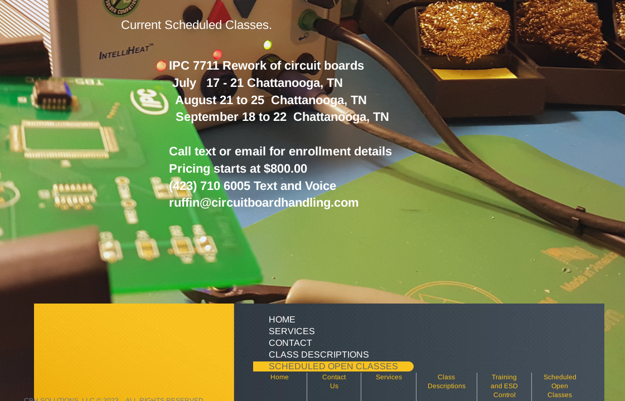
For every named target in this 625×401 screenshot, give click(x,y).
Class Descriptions (319, 354)
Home (279, 377)
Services (389, 377)
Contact (290, 343)
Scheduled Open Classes (560, 386)
